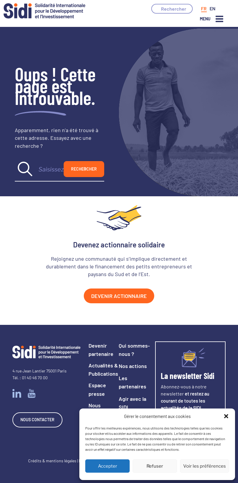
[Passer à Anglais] (213, 8)
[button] (226, 416)
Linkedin (16, 393)
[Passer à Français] (204, 8)
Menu (212, 18)
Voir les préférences (204, 466)
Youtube (31, 393)
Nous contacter (37, 419)
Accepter (107, 466)
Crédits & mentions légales (52, 460)
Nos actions (133, 366)
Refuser (155, 466)
